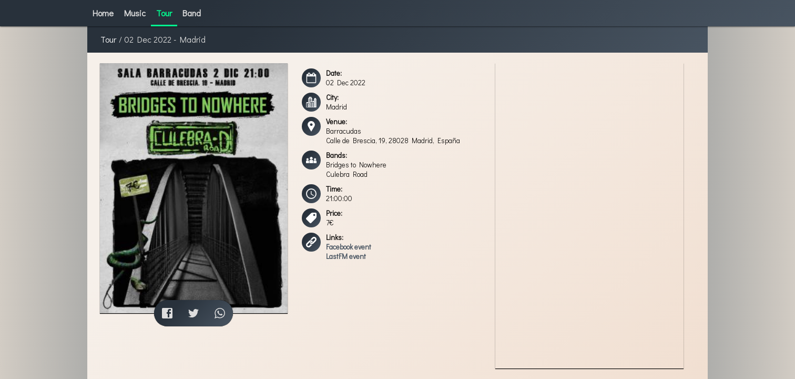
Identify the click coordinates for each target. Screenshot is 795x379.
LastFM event (346, 256)
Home (103, 12)
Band (191, 12)
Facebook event (348, 247)
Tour (108, 39)
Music (135, 12)
